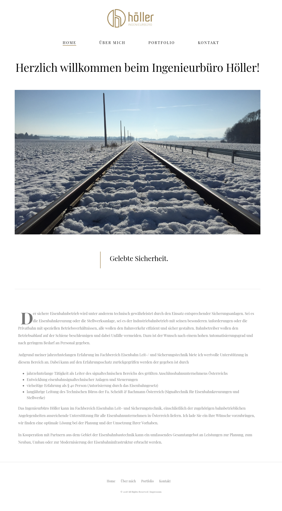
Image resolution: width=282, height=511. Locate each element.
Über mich (112, 42)
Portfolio (161, 42)
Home (69, 42)
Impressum (155, 491)
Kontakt (208, 42)
